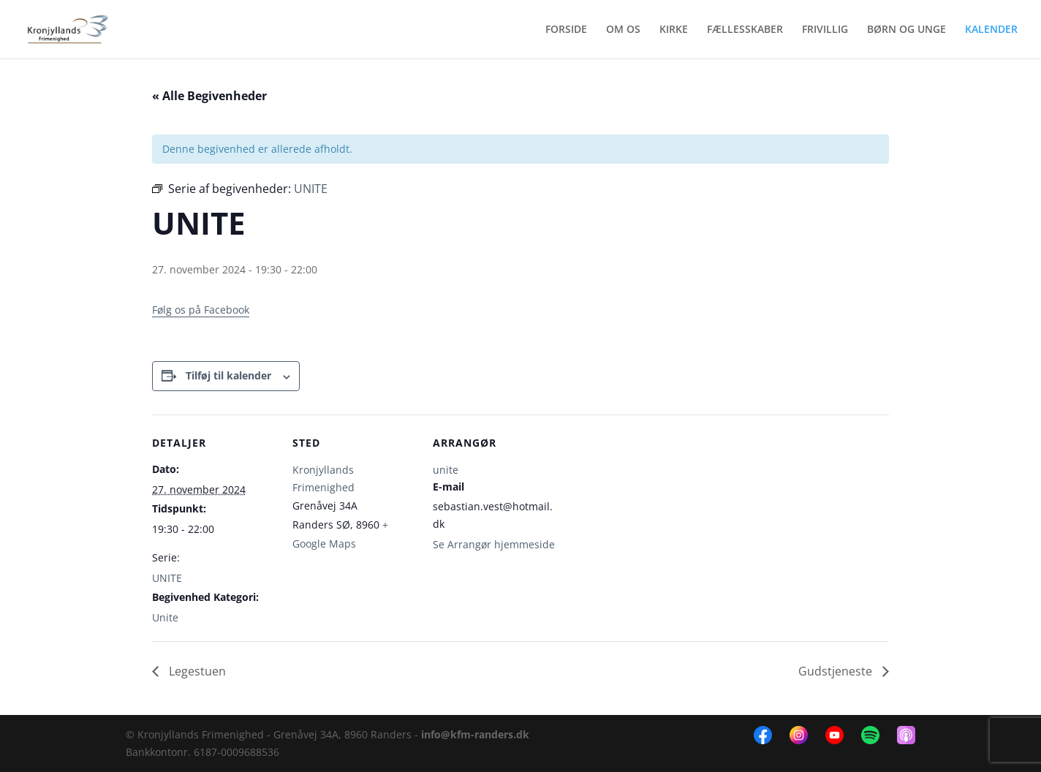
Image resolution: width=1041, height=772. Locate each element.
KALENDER (991, 30)
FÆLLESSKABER (745, 30)
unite (445, 470)
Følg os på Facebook (200, 310)
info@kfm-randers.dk (475, 734)
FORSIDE (566, 30)
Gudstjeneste (836, 671)
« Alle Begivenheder (209, 96)
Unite (165, 617)
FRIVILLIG (825, 30)
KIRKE (673, 30)
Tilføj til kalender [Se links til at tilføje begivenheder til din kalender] (228, 375)
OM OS (623, 30)
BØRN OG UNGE (906, 30)
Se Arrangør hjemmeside (494, 544)
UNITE (167, 578)
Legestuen (196, 671)
